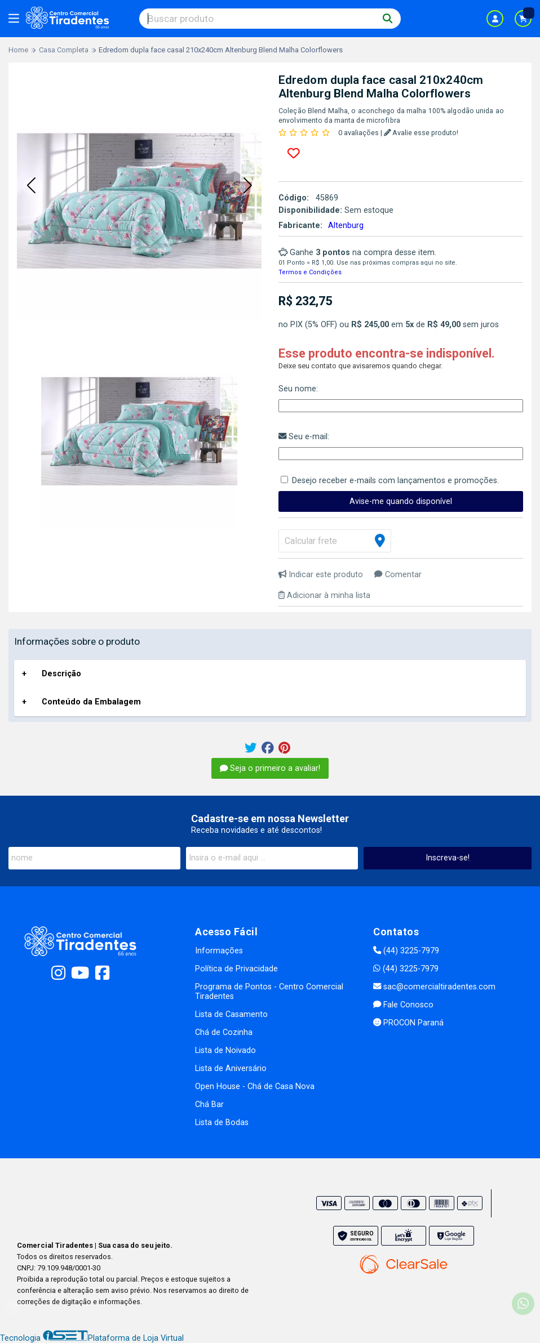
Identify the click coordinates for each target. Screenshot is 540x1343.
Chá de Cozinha (224, 1032)
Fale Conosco (403, 1005)
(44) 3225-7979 (406, 951)
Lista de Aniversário (231, 1068)
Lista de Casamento (231, 1014)
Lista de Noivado (225, 1050)
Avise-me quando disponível (400, 501)
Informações (219, 951)
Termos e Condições (310, 272)
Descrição (61, 674)
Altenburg (346, 225)
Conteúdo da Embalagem (91, 702)
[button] (31, 186)
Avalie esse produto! (421, 132)
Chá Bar (209, 1104)
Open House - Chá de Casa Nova (255, 1086)
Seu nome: (298, 389)
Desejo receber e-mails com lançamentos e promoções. (395, 480)
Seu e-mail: (303, 436)
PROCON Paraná (408, 1023)
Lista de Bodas (222, 1122)
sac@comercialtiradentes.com (434, 987)
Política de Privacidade (236, 969)
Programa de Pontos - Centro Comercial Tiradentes (269, 991)
